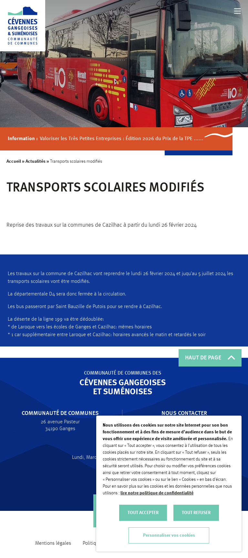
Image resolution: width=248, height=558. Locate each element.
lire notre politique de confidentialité (156, 493)
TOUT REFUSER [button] (196, 513)
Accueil (14, 161)
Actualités (36, 161)
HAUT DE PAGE (210, 358)
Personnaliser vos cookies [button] (169, 535)
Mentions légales (53, 543)
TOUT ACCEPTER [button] (143, 513)
